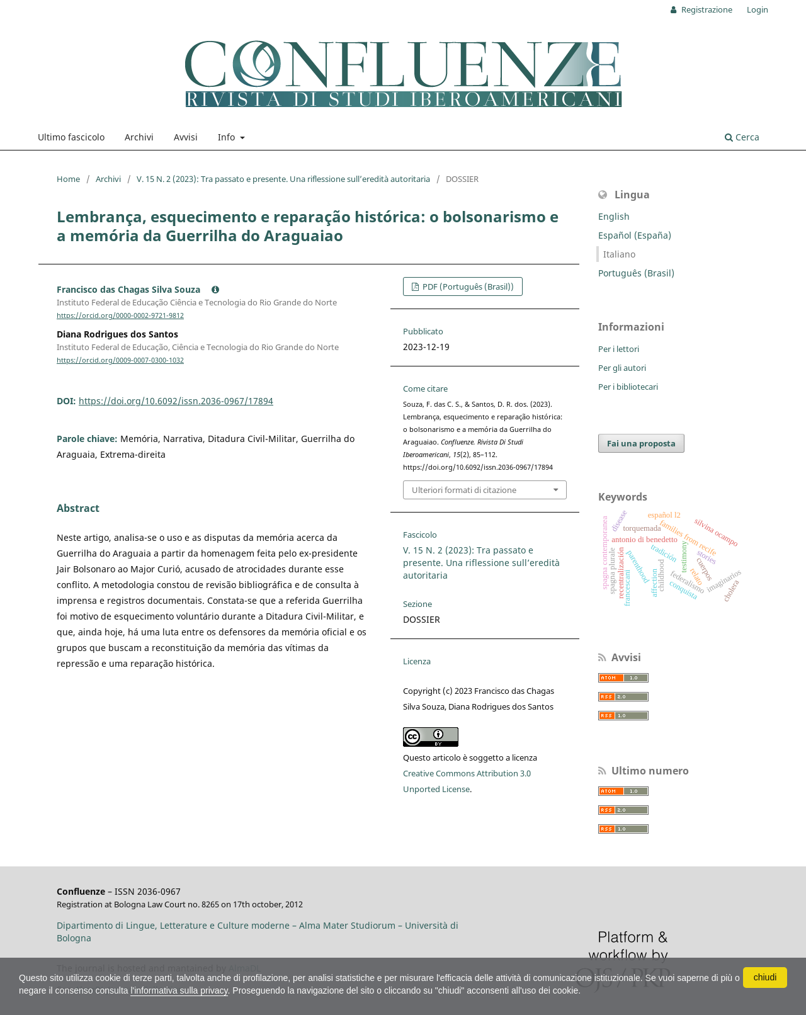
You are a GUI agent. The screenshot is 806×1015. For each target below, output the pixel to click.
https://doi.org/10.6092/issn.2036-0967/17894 (176, 401)
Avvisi (186, 137)
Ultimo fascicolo (71, 137)
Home (68, 178)
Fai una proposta (641, 443)
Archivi (139, 137)
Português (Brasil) (636, 273)
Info (227, 137)
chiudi (765, 977)
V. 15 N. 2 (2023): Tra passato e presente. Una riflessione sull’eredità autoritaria (283, 178)
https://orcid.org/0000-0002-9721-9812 (120, 315)
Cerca (742, 137)
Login (757, 9)
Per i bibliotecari (628, 386)
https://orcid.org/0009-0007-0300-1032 (120, 360)
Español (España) (634, 235)
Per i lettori (618, 348)
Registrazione (705, 9)
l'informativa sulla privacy (178, 990)
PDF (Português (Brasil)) (467, 286)
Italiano (619, 254)
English (614, 216)
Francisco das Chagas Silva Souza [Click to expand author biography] (138, 289)
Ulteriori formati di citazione (464, 490)
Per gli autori (622, 367)
